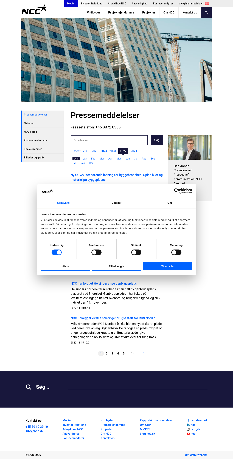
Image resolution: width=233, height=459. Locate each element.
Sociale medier (33, 149)
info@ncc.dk (34, 431)
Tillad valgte (116, 266)
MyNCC (145, 429)
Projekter (148, 12)
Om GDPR (146, 425)
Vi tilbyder (93, 12)
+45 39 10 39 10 (37, 426)
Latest (76, 151)
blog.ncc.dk (147, 433)
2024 (104, 151)
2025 (95, 151)
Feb (93, 158)
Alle (76, 158)
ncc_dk (193, 429)
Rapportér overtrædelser (156, 420)
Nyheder (29, 123)
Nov (83, 163)
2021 (134, 151)
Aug (144, 158)
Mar (102, 158)
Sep (153, 158)
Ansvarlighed (139, 3)
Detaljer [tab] (117, 202)
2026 (86, 151)
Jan (85, 158)
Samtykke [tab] (63, 202)
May (119, 158)
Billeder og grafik (34, 157)
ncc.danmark (197, 420)
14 (132, 353)
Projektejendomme (121, 12)
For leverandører (163, 3)
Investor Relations (91, 3)
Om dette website (196, 455)
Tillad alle (167, 266)
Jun (128, 158)
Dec (91, 163)
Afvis (65, 266)
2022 (123, 151)
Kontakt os (190, 12)
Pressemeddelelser (35, 114)
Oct (74, 163)
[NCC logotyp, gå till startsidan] (34, 9)
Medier (71, 3)
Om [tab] (169, 202)
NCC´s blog (30, 131)
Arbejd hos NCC (117, 3)
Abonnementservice (35, 140)
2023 (113, 151)
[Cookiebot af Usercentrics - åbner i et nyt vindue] (176, 191)
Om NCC (169, 12)
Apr (110, 158)
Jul (135, 158)
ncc (191, 425)
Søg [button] (156, 140)
